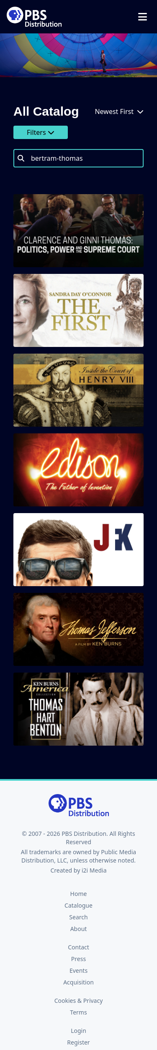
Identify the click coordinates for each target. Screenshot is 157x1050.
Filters (40, 132)
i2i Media (94, 870)
